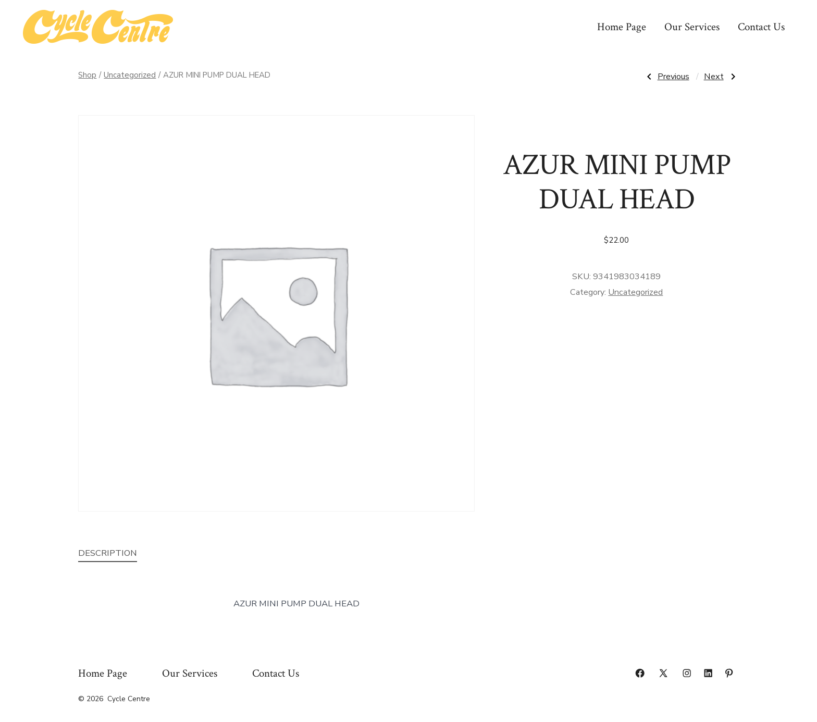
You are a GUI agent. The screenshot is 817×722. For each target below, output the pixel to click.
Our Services (692, 27)
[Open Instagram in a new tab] (686, 673)
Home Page (621, 27)
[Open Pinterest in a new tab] (729, 673)
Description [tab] (107, 553)
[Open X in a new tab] (663, 673)
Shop (87, 75)
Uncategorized (130, 75)
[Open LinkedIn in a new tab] (708, 673)
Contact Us (761, 27)
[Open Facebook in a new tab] (639, 673)
